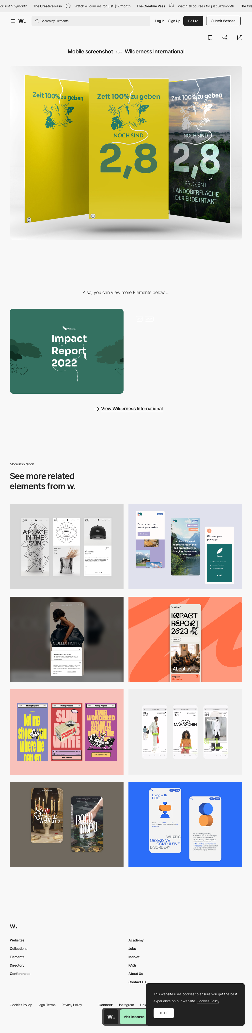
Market (134, 957)
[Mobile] (67, 639)
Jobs (132, 948)
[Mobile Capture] (67, 546)
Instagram (126, 1005)
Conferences (20, 973)
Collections (18, 948)
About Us (135, 973)
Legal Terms (47, 1005)
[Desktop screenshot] (67, 351)
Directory (17, 965)
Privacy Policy (72, 1005)
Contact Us (137, 982)
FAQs (132, 965)
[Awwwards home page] (111, 1016)
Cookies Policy (21, 1005)
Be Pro (193, 21)
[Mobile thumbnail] (185, 546)
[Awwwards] (22, 21)
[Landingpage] (185, 351)
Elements (17, 957)
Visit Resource (134, 1017)
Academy (136, 940)
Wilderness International (155, 51)
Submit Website (223, 21)
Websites (17, 940)
